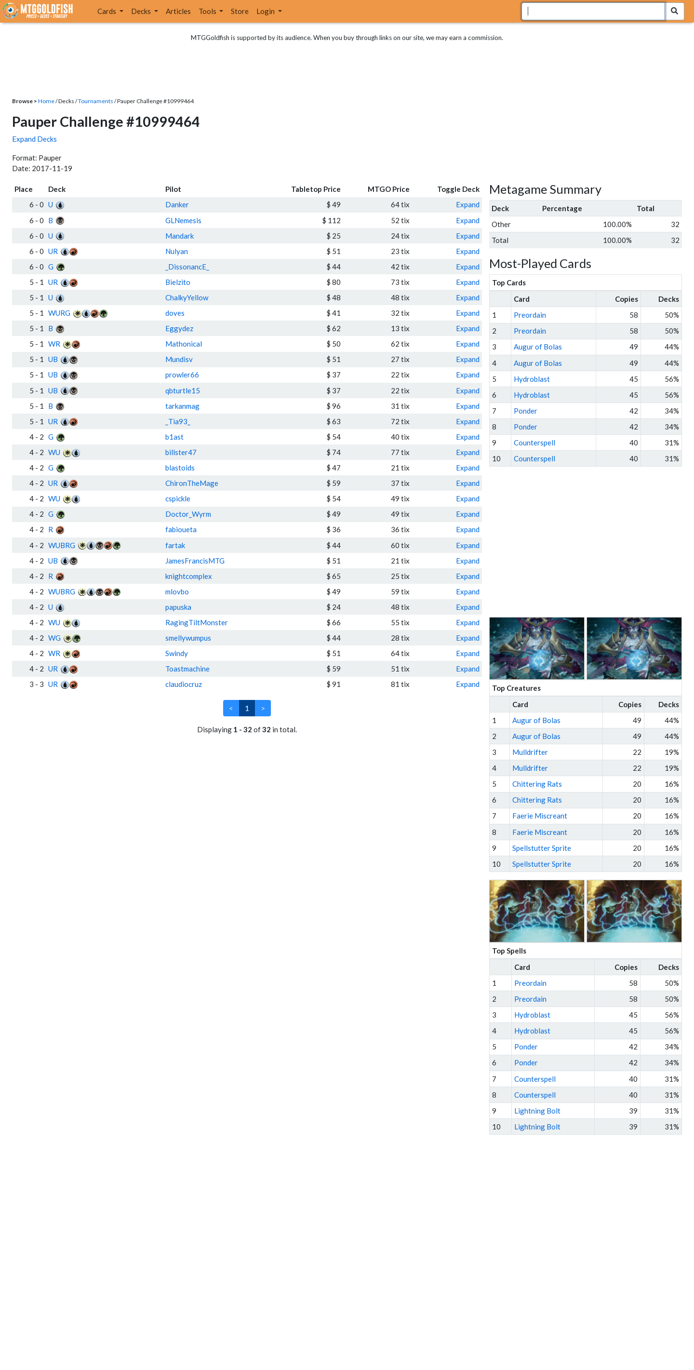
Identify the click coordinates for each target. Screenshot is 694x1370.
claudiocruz (183, 684)
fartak (175, 545)
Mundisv (179, 359)
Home (46, 101)
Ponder (525, 410)
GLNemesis (183, 220)
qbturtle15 (182, 390)
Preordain (530, 314)
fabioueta (181, 529)
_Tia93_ (177, 421)
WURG (59, 313)
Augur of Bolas (538, 346)
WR (54, 343)
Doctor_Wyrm (188, 514)
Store (240, 11)
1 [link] (247, 708)
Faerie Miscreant (539, 815)
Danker (177, 204)
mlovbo (177, 591)
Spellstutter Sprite (541, 848)
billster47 (181, 452)
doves (175, 313)
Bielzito (177, 282)
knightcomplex (188, 576)
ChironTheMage (191, 483)
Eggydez (179, 328)
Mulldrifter (530, 752)
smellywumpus (188, 637)
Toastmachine (187, 668)
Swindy (176, 653)
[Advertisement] (594, 541)
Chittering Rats (537, 783)
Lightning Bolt (537, 1110)
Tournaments (95, 101)
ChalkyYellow (186, 297)
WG (54, 637)
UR (53, 251)
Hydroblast (532, 379)
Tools (208, 11)
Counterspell (534, 442)
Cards (107, 11)
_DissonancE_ (187, 266)
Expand (468, 204)
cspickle (177, 498)
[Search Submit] (674, 11)
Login (266, 11)
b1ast (174, 436)
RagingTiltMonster (196, 622)
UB (53, 359)
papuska (178, 607)
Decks (141, 11)
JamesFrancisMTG (195, 560)
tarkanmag (182, 406)
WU (54, 452)
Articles (178, 11)
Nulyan (176, 251)
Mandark (179, 235)
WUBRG (61, 545)
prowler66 (182, 374)
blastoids (180, 467)
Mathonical (183, 343)
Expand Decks (34, 138)
